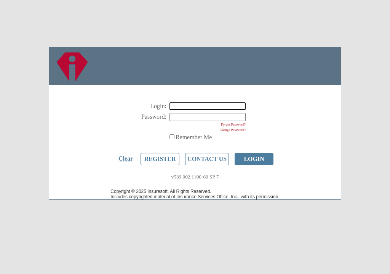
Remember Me (194, 137)
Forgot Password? (233, 124)
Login (254, 159)
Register (160, 159)
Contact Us (207, 159)
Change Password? (233, 130)
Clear (125, 158)
